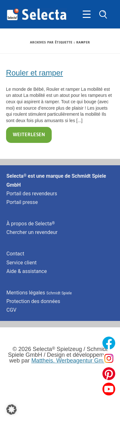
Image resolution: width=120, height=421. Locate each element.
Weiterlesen (29, 134)
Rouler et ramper (34, 72)
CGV (11, 310)
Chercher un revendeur (31, 232)
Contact (15, 254)
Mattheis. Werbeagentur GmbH (71, 360)
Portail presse (22, 202)
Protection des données (33, 301)
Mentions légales (39, 293)
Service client (21, 263)
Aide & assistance (26, 271)
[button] (11, 409)
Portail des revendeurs (31, 194)
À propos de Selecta (30, 224)
